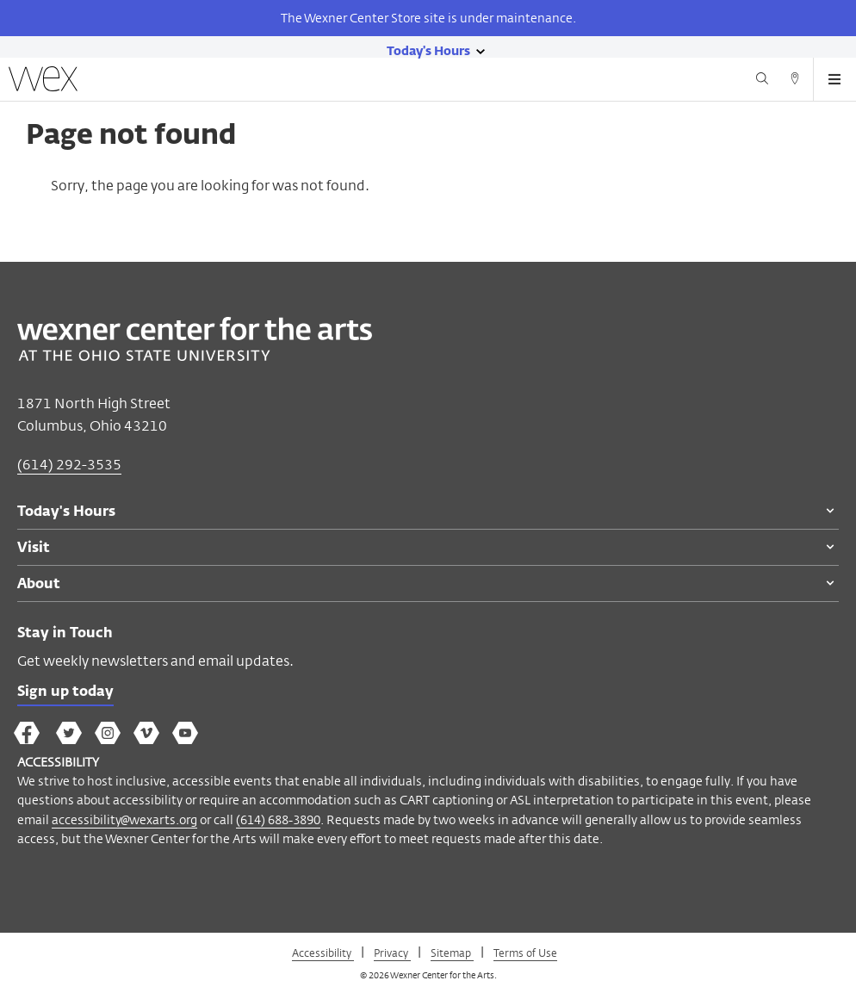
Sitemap (452, 952)
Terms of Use (525, 952)
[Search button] (762, 81)
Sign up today (65, 692)
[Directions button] (794, 81)
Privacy (392, 952)
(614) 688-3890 (278, 819)
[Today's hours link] (428, 50)
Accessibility (323, 952)
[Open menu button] (834, 79)
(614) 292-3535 (69, 465)
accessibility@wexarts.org (124, 819)
